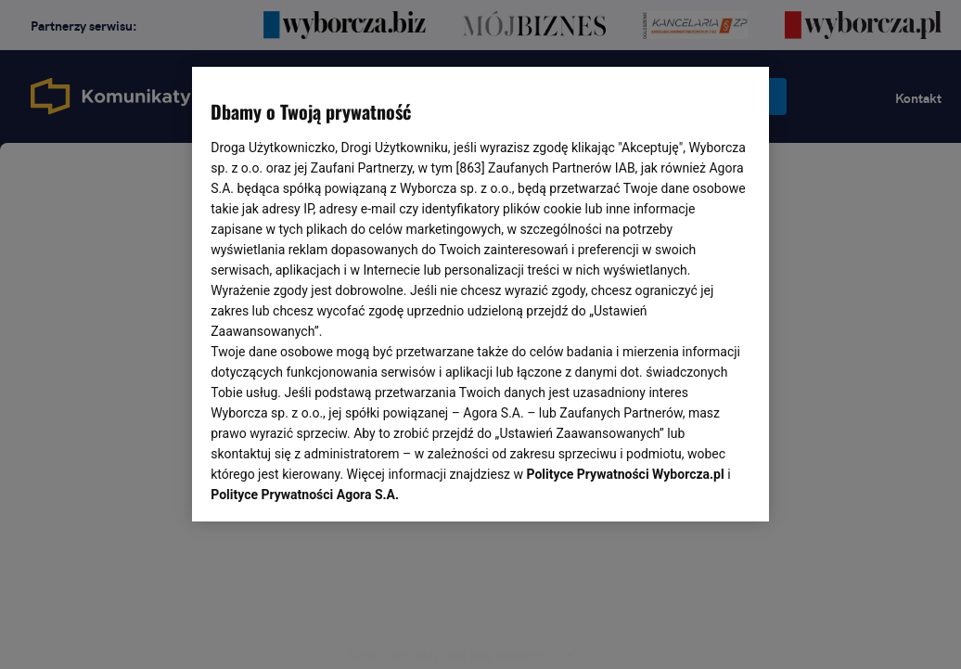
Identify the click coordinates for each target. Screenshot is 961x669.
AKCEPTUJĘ (688, 485)
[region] (480, 292)
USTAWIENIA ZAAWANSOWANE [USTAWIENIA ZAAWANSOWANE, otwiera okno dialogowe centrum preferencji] (332, 484)
